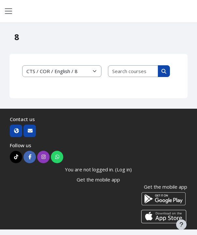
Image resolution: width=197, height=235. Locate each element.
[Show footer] (181, 224)
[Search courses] (133, 71)
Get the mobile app (98, 179)
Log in (187, 11)
